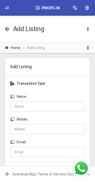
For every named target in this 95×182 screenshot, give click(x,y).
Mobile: (19, 119)
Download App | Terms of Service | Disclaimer (45, 174)
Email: (18, 142)
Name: (18, 97)
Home (13, 48)
